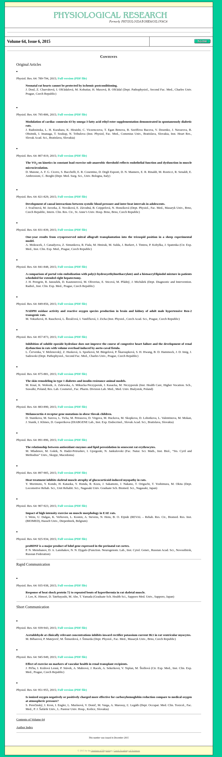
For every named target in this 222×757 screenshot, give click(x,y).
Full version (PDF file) (72, 78)
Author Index (24, 727)
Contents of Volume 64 (30, 719)
